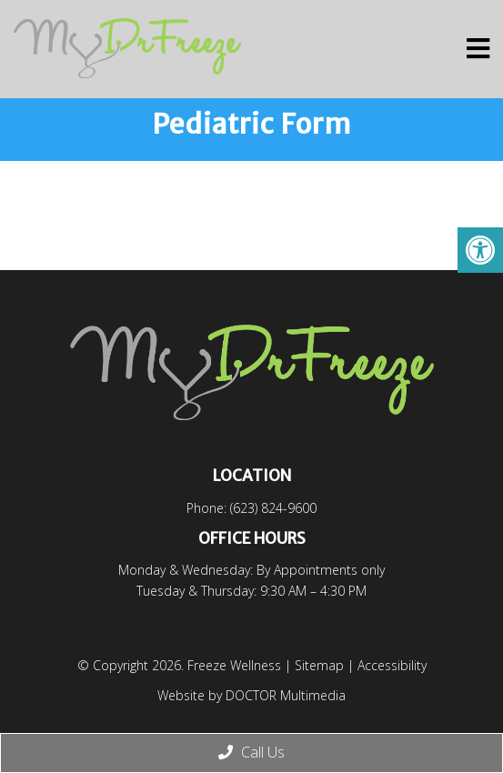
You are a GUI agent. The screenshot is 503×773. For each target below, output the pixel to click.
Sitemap (319, 665)
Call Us (251, 752)
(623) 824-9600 (273, 508)
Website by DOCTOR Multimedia (251, 695)
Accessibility (392, 665)
